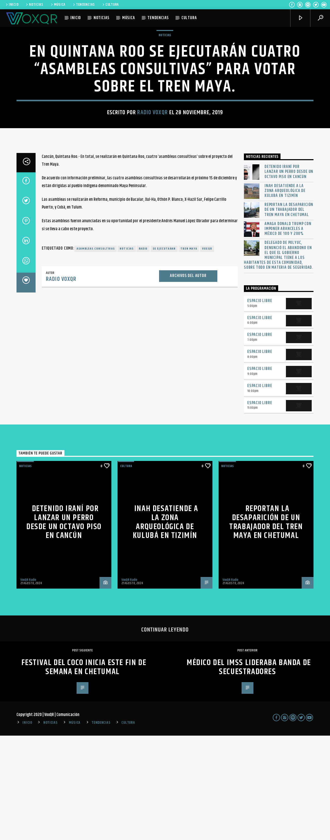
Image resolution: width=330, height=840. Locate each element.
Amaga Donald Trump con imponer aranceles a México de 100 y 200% (288, 333)
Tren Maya (188, 353)
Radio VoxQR (152, 164)
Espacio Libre (259, 405)
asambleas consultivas (96, 353)
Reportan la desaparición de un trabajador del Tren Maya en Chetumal (289, 314)
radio (143, 353)
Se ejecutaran (164, 353)
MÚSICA (57, 4)
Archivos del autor (188, 380)
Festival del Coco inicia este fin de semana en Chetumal (83, 771)
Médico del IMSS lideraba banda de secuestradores (249, 771)
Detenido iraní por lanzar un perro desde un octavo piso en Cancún (289, 276)
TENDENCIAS (83, 4)
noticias (127, 353)
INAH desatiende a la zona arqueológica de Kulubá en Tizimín (285, 295)
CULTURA (110, 4)
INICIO (11, 4)
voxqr (207, 353)
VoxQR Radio (28, 684)
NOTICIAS (34, 4)
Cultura (126, 570)
